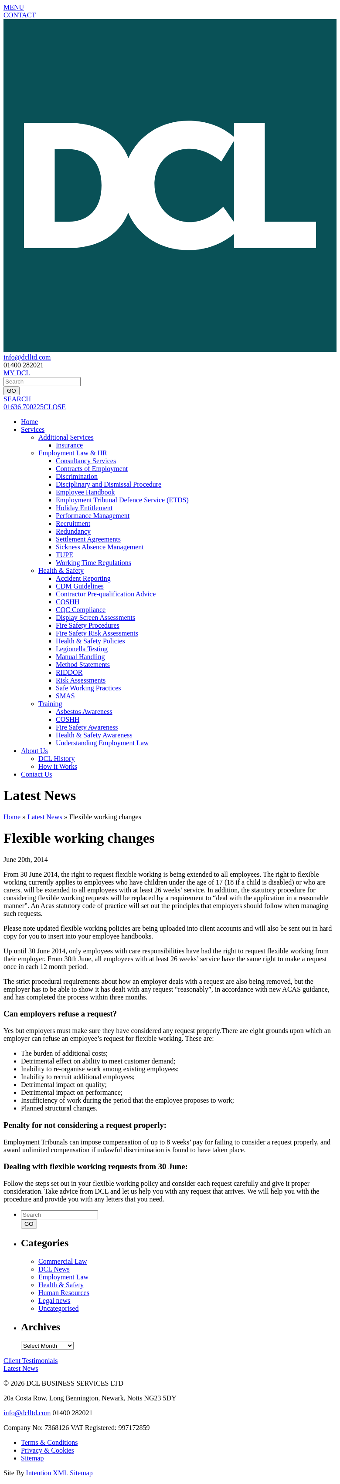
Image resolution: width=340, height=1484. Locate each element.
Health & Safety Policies (90, 641)
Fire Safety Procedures (87, 625)
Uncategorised (58, 1308)
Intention (38, 1473)
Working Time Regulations (93, 562)
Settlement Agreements (88, 539)
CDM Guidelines (80, 586)
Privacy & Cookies (47, 1450)
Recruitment (73, 523)
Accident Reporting (83, 578)
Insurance (69, 445)
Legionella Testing (82, 649)
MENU (13, 7)
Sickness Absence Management (100, 547)
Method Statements (83, 664)
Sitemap (32, 1458)
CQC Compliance (80, 609)
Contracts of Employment (92, 468)
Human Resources (63, 1292)
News (20, 1368)
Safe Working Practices (88, 688)
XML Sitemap (72, 1473)
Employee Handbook (85, 492)
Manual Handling (80, 656)
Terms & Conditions (49, 1442)
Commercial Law (62, 1261)
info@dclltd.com (27, 357)
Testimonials (30, 1360)
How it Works (57, 766)
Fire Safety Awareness (87, 727)
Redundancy (73, 531)
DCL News (54, 1269)
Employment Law (63, 1277)
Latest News (44, 817)
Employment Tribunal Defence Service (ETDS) (122, 500)
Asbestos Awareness (84, 711)
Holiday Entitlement (84, 507)
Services (32, 429)
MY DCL (16, 373)
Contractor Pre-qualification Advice (106, 594)
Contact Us (36, 774)
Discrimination (77, 476)
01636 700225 (23, 407)
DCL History (56, 758)
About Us (34, 750)
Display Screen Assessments (95, 617)
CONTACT (19, 15)
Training (50, 703)
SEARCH (17, 399)
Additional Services (66, 437)
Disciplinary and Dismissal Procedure (108, 484)
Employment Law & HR (72, 453)
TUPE (64, 555)
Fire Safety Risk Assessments (97, 633)
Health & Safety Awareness (94, 735)
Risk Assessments (80, 680)
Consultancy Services (86, 460)
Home (29, 421)
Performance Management (92, 515)
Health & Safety (61, 570)
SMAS (65, 696)
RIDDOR (69, 672)
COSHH (67, 602)
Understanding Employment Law (102, 743)
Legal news (54, 1300)
